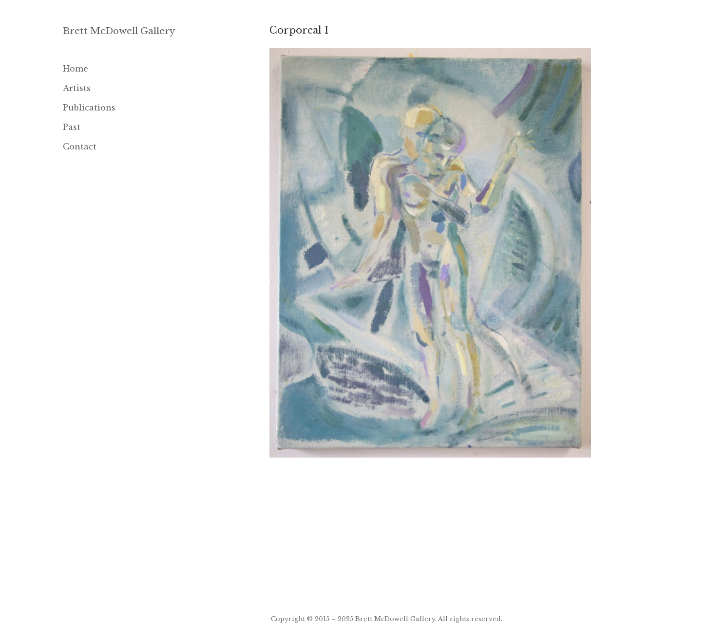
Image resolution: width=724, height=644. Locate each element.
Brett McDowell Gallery (119, 31)
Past (71, 127)
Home (75, 69)
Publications (89, 107)
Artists (77, 88)
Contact (79, 146)
